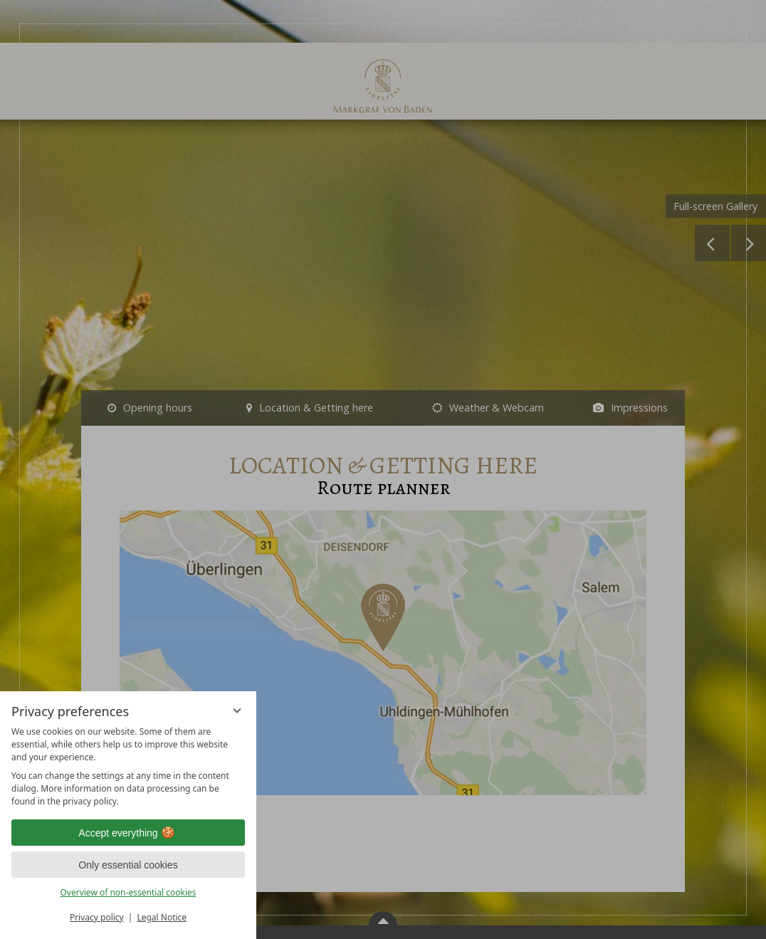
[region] (128, 766)
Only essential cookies (127, 865)
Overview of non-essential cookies (128, 892)
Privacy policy (97, 917)
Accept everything (127, 833)
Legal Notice (162, 917)
